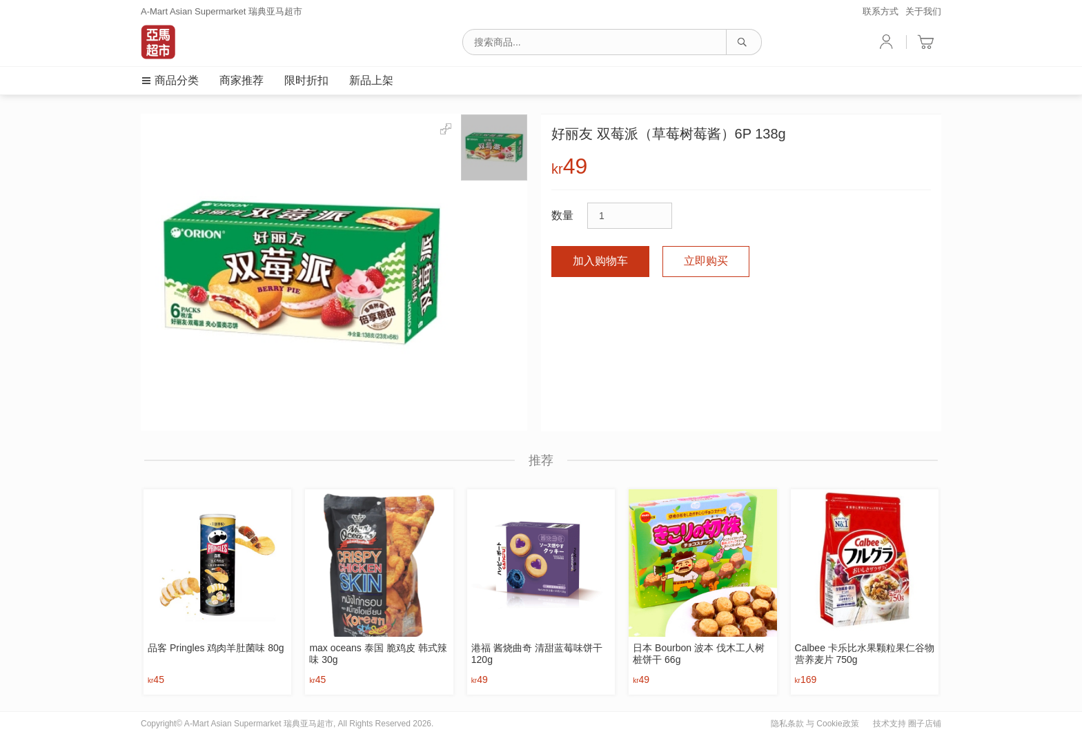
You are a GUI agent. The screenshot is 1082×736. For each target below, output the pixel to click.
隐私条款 (787, 723)
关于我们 (923, 11)
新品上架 (371, 80)
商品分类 (170, 80)
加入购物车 (600, 261)
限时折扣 (306, 80)
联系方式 (880, 11)
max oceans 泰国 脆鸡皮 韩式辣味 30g (377, 653)
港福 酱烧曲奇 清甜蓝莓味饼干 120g (536, 653)
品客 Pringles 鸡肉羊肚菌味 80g (216, 647)
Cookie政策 (837, 723)
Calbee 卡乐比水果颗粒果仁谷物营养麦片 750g (864, 653)
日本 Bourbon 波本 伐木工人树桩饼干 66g (699, 653)
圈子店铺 (924, 723)
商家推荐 (241, 80)
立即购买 (706, 261)
